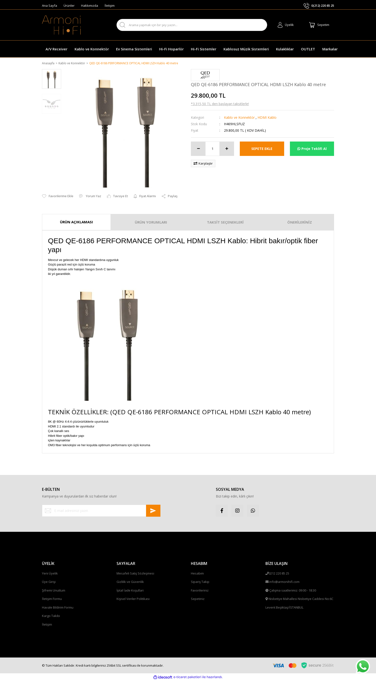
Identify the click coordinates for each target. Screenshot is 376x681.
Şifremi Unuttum (53, 590)
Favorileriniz (200, 590)
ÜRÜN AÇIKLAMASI (76, 222)
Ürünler (69, 5)
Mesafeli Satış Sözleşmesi (135, 573)
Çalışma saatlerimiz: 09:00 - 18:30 (292, 590)
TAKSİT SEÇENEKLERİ (225, 222)
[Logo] (61, 25)
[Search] (192, 25)
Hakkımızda (89, 5)
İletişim (110, 5)
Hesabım (197, 573)
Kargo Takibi (51, 616)
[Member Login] (286, 25)
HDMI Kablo (267, 117)
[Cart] (319, 25)
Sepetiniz (198, 599)
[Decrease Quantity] (198, 149)
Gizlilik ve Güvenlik (130, 582)
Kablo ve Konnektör (239, 117)
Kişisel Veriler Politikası (133, 599)
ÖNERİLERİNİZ (299, 222)
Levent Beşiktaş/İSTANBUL (284, 607)
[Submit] (153, 511)
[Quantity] (212, 149)
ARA (259, 25)
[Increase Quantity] (226, 149)
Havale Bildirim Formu (57, 607)
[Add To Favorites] (57, 196)
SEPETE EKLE (261, 149)
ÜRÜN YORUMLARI (151, 222)
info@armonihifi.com (284, 582)
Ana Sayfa (49, 5)
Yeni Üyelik (50, 573)
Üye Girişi (49, 582)
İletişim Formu (52, 599)
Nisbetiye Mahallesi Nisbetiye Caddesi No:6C (301, 599)
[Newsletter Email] (101, 511)
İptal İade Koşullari (130, 590)
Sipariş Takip (200, 582)
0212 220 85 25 (279, 573)
